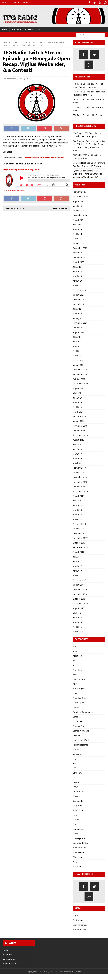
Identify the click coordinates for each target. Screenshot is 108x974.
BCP (75, 683)
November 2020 (80, 374)
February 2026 (79, 191)
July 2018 (77, 500)
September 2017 (80, 547)
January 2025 (79, 210)
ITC (74, 758)
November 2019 (80, 425)
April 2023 (77, 280)
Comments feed (80, 924)
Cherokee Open (80, 697)
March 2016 (78, 631)
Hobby (76, 749)
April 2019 (77, 458)
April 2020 (77, 406)
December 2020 (80, 369)
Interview (77, 753)
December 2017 (80, 533)
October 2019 (79, 430)
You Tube (77, 866)
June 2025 (77, 205)
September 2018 (80, 491)
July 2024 (77, 224)
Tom (75, 824)
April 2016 (77, 626)
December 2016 (80, 589)
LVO (74, 777)
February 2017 (79, 579)
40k (38, 29)
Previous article (15, 208)
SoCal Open (78, 809)
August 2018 (78, 495)
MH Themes (76, 971)
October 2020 (79, 378)
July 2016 (77, 612)
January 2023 (79, 294)
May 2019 (77, 453)
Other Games (79, 791)
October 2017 (79, 542)
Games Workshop (81, 730)
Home (4, 29)
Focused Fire (78, 725)
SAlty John (77, 805)
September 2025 (80, 196)
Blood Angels (79, 688)
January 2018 (79, 528)
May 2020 (77, 402)
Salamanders (79, 800)
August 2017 (78, 551)
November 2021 (80, 322)
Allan (75, 660)
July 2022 (77, 308)
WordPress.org (79, 929)
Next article (60, 208)
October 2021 (79, 327)
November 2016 (80, 593)
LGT (74, 767)
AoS (74, 664)
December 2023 (80, 247)
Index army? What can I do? (85, 176)
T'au (75, 814)
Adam (75, 650)
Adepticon (77, 655)
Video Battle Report (82, 842)
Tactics (76, 819)
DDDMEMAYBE (80, 154)
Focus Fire (77, 721)
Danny (76, 707)
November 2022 (80, 303)
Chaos (75, 693)
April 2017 (77, 570)
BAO (75, 674)
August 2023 (78, 261)
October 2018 (79, 486)
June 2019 (77, 448)
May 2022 (77, 313)
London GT (78, 772)
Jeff (74, 763)
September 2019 (80, 434)
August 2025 (78, 200)
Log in (75, 915)
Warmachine (78, 852)
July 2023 (77, 266)
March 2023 (78, 285)
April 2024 (77, 233)
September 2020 (80, 383)
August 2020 (78, 388)
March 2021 (78, 355)
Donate (26, 2)
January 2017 (79, 584)
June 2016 (77, 617)
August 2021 (78, 331)
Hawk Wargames (80, 744)
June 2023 (77, 271)
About (4, 2)
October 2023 (79, 257)
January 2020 (79, 420)
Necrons (76, 781)
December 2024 (80, 214)
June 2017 (77, 561)
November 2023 (80, 252)
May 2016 (77, 621)
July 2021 (77, 336)
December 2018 (80, 476)
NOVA (75, 786)
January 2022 (79, 317)
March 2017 (78, 575)
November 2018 (80, 481)
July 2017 (77, 556)
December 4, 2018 (14, 78)
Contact (15, 2)
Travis (75, 833)
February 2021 (79, 360)
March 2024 (78, 238)
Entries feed (78, 919)
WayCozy (77, 132)
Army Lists (77, 669)
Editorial (76, 716)
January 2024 (79, 243)
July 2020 (77, 392)
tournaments (79, 828)
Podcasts (16, 29)
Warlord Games (80, 847)
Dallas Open (78, 702)
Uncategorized (79, 838)
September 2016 (80, 603)
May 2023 (77, 275)
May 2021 (77, 345)
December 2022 (80, 299)
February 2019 (79, 467)
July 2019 (77, 444)
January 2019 (79, 472)
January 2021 (79, 364)
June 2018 (77, 505)
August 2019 (78, 439)
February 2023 (79, 289)
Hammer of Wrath (81, 739)
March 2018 (78, 519)
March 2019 (78, 462)
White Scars (78, 856)
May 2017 (77, 565)
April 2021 (77, 350)
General (29, 29)
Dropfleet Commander (83, 711)
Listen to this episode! (14, 190)
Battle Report (79, 679)
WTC (75, 861)
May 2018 (77, 509)
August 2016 (78, 607)
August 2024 (78, 219)
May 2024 (77, 229)
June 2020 (77, 397)
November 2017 (80, 537)
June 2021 (77, 341)
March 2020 (78, 411)
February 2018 (79, 523)
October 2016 (79, 598)
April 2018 (77, 514)
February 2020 (79, 416)
